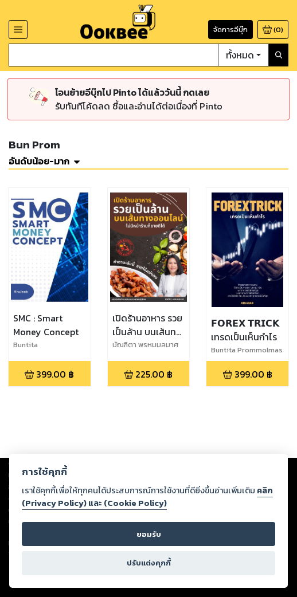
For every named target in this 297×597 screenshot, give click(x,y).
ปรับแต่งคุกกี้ (149, 562)
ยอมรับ (148, 534)
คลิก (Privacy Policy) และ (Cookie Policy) (147, 496)
